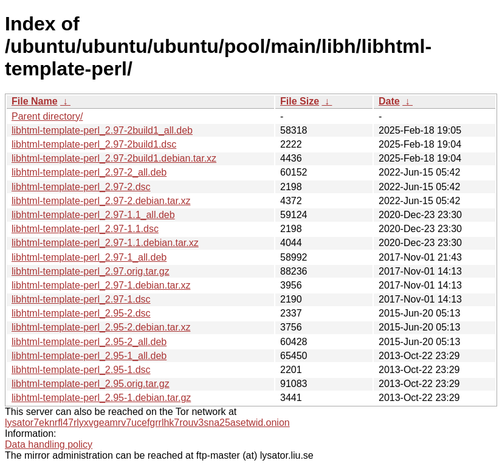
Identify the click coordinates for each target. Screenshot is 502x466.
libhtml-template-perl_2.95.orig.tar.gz (91, 384)
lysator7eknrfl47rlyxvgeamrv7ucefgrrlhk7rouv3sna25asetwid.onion (147, 422)
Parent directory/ (47, 116)
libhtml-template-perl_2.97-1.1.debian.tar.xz (105, 243)
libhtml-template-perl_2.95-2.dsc (81, 313)
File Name (35, 101)
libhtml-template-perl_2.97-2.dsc (81, 187)
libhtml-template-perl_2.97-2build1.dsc (94, 144)
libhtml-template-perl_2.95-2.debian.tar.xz (101, 327)
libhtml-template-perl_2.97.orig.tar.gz (91, 271)
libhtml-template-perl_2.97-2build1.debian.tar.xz (114, 158)
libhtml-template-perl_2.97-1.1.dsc (85, 229)
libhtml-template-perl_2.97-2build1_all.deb (102, 130)
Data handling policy (48, 444)
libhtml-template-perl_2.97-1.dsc (81, 299)
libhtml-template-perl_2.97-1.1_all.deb (93, 215)
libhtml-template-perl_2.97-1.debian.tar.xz (101, 285)
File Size (299, 101)
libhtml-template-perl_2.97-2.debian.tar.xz (101, 201)
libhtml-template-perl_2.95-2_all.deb (89, 342)
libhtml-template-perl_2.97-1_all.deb (89, 257)
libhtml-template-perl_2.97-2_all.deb (89, 172)
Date (389, 101)
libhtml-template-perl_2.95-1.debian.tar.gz (101, 397)
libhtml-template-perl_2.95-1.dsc (81, 370)
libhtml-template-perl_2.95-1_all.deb (89, 356)
